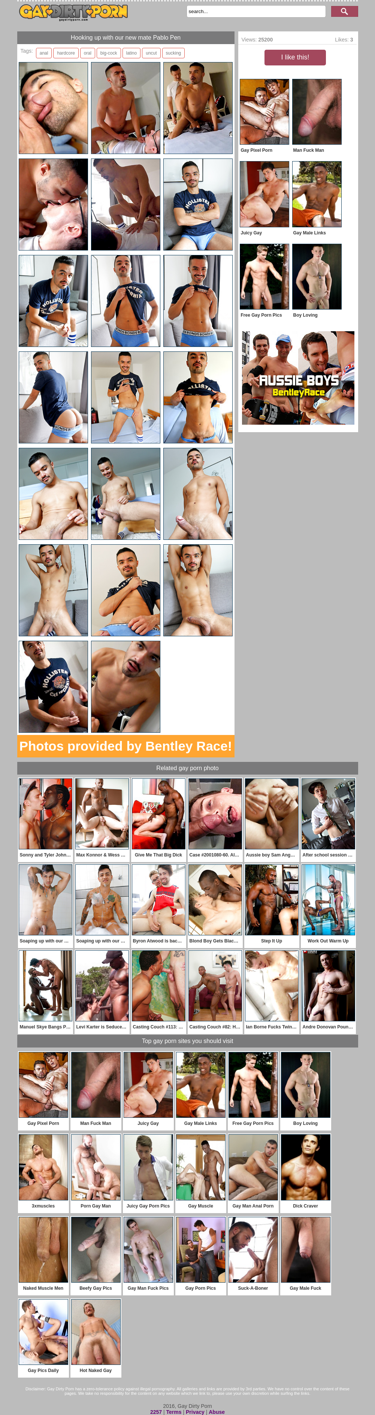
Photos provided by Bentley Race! (125, 746)
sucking (173, 53)
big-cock (108, 53)
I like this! (295, 57)
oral (87, 53)
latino (131, 53)
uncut (151, 53)
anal (44, 53)
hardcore (66, 53)
